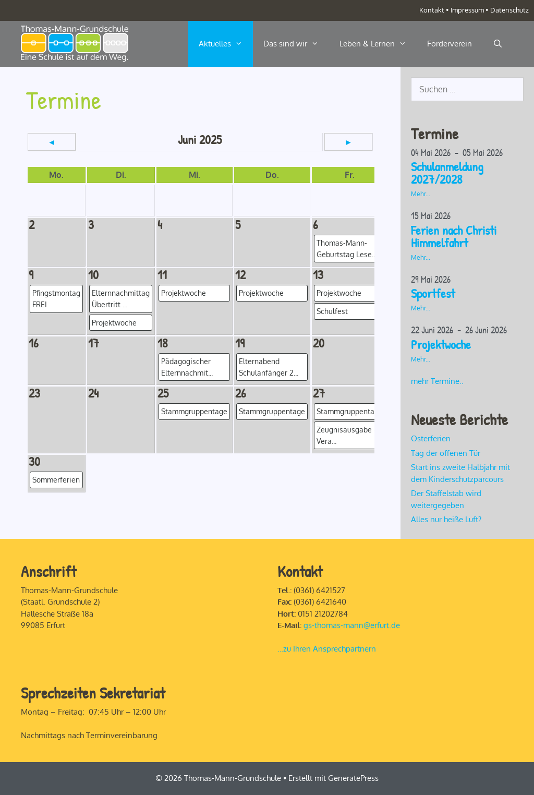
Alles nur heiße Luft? (446, 519)
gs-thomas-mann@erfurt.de (352, 625)
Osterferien (431, 438)
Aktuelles (226, 44)
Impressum (467, 10)
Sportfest (433, 293)
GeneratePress (353, 778)
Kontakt (431, 10)
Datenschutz (509, 10)
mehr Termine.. (437, 381)
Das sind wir (296, 44)
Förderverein (449, 44)
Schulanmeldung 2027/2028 (447, 172)
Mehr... (420, 194)
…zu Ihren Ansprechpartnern (326, 649)
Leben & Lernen (378, 44)
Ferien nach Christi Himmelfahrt (453, 236)
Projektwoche (441, 344)
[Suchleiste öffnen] (497, 44)
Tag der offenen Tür (445, 453)
